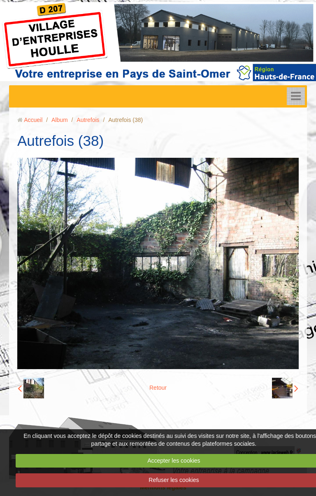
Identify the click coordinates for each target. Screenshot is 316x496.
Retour (158, 387)
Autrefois (88, 120)
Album (59, 120)
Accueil (33, 120)
